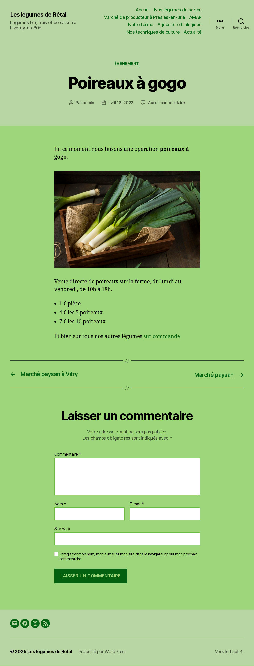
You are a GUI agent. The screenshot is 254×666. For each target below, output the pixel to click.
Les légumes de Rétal (39, 14)
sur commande (162, 336)
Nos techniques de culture (153, 32)
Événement (127, 64)
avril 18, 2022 (120, 102)
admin (88, 102)
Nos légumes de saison (178, 9)
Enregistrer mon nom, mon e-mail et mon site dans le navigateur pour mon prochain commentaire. (128, 556)
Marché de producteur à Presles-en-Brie (144, 17)
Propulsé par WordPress (103, 651)
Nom (60, 504)
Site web (62, 528)
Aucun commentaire (166, 102)
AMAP (195, 17)
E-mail (137, 504)
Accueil (143, 9)
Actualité (193, 32)
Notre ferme (140, 24)
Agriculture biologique (179, 24)
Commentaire (67, 454)
